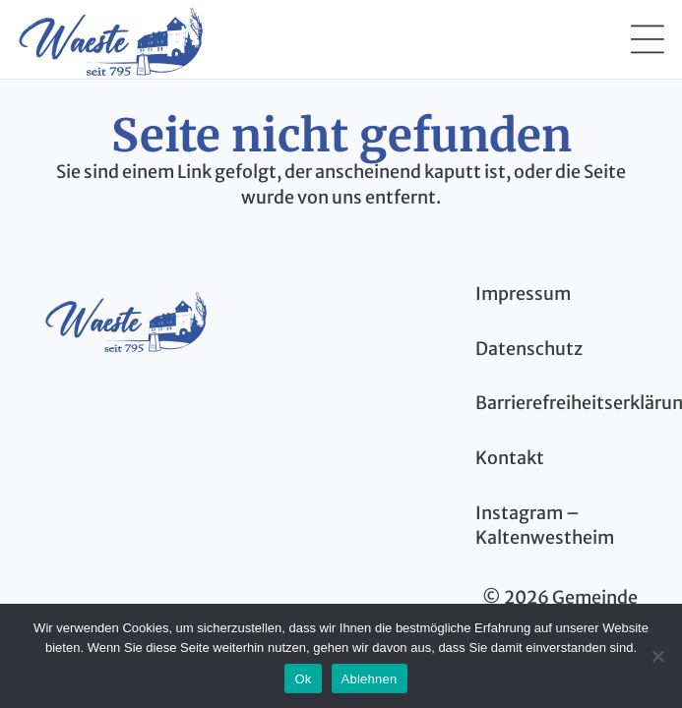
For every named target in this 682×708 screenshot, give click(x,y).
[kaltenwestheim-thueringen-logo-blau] (125, 320)
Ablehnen (369, 679)
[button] (647, 40)
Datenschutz (529, 348)
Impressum (523, 293)
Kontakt (509, 457)
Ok (302, 679)
